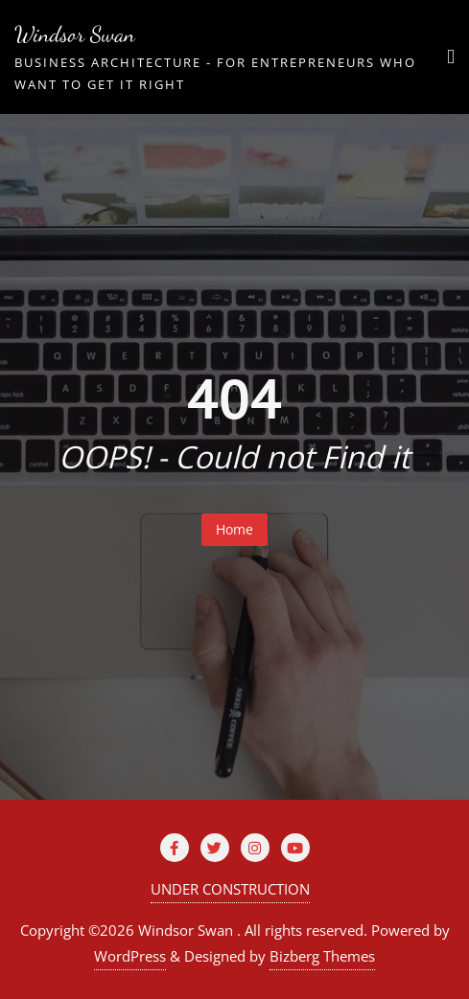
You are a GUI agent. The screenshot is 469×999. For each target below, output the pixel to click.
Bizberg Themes (322, 955)
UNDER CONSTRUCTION (230, 888)
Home (234, 529)
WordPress (130, 955)
